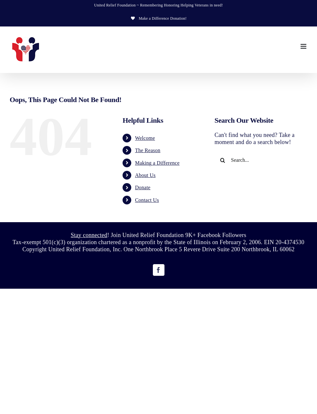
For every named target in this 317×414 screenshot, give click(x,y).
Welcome (145, 138)
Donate (143, 187)
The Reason (148, 150)
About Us (145, 175)
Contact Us (147, 200)
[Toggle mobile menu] (304, 46)
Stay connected (89, 235)
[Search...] (260, 160)
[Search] (222, 160)
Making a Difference (157, 163)
